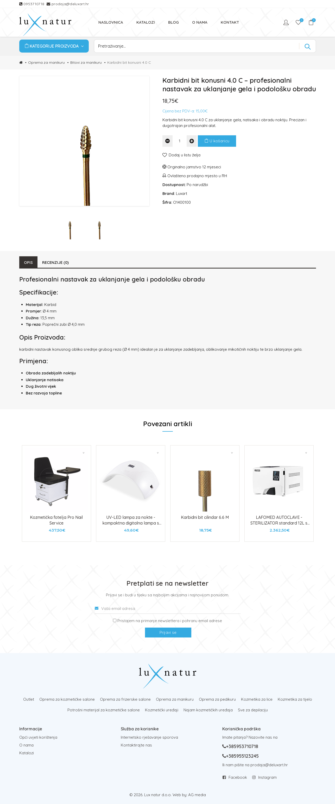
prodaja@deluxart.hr (70, 4)
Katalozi (26, 752)
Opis (28, 262)
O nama (26, 745)
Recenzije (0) (55, 262)
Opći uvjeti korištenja (38, 737)
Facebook (238, 777)
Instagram (267, 777)
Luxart (181, 193)
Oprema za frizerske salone (125, 699)
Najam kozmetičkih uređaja (208, 709)
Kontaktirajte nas (136, 745)
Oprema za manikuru (46, 62)
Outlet (28, 699)
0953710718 (34, 4)
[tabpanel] (56, 494)
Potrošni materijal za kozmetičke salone (103, 709)
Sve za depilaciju (253, 709)
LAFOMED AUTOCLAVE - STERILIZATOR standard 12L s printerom (278, 523)
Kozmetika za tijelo (295, 699)
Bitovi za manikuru (86, 62)
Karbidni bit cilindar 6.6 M (205, 517)
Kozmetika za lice (257, 699)
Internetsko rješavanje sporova (149, 737)
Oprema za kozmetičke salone (67, 699)
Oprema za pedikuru (217, 699)
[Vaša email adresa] (168, 608)
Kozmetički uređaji (161, 709)
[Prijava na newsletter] (114, 620)
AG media (197, 794)
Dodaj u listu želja (184, 154)
